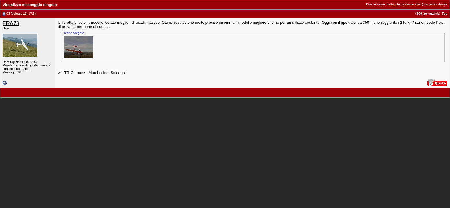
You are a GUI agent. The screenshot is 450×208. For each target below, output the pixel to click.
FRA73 (11, 23)
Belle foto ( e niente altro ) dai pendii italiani (417, 4)
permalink (431, 13)
